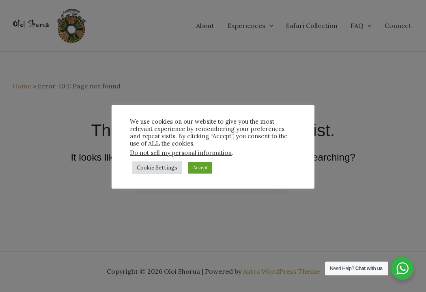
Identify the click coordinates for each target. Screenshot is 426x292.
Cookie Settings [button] (157, 167)
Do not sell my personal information (181, 153)
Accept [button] (200, 167)
